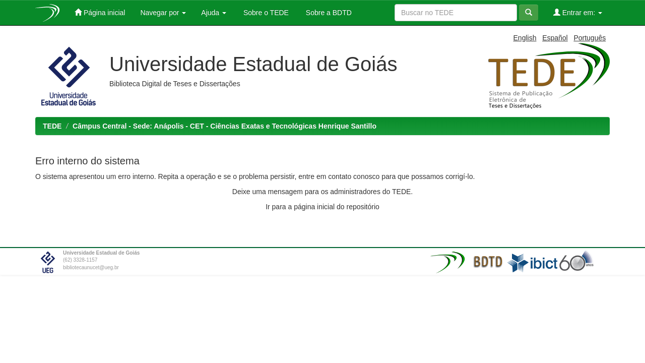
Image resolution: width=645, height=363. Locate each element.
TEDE (52, 126)
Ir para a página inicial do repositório (322, 207)
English (525, 38)
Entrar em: (577, 12)
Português (589, 38)
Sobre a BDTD (328, 13)
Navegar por (163, 13)
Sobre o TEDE (265, 13)
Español (555, 38)
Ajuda (213, 13)
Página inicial (100, 12)
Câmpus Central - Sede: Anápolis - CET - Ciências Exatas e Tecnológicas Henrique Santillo (224, 126)
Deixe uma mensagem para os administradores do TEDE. (322, 192)
